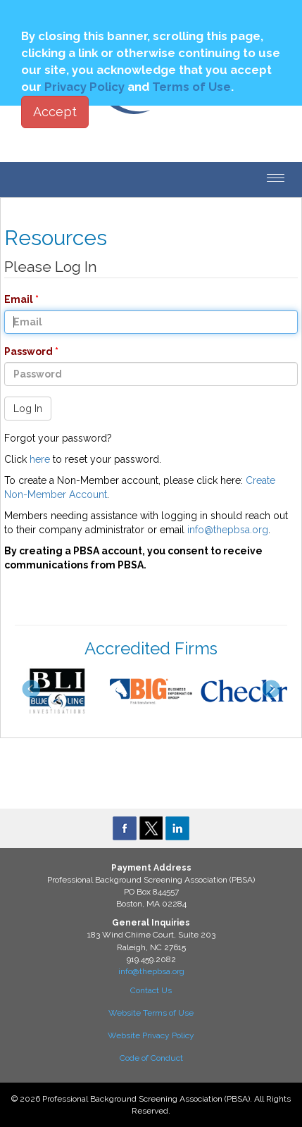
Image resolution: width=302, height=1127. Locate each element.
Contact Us (151, 990)
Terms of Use (191, 87)
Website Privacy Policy (151, 1035)
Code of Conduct (151, 1058)
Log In (27, 408)
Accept (55, 111)
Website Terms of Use (151, 1013)
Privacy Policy (84, 87)
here (40, 459)
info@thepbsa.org (227, 529)
